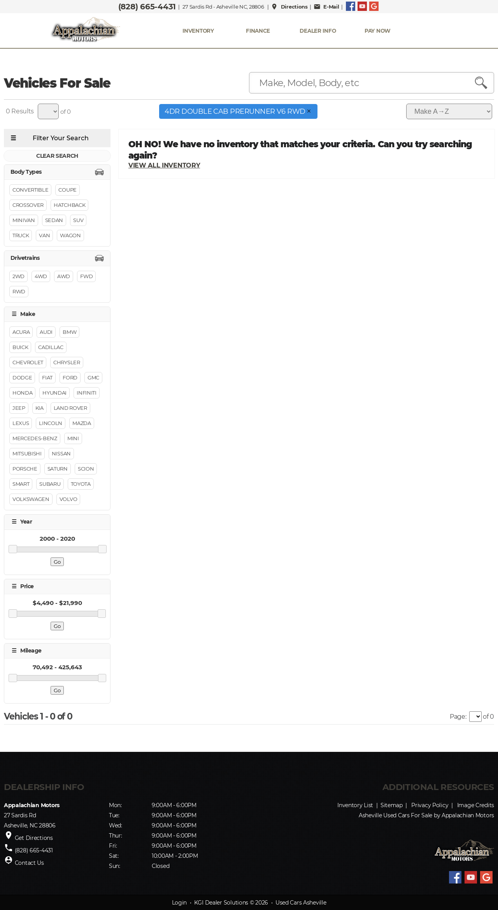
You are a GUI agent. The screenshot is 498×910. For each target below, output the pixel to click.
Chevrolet (27, 363)
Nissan (61, 454)
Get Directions (34, 837)
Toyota (81, 484)
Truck (20, 236)
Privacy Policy (429, 805)
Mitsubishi (27, 454)
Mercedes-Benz (34, 439)
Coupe (67, 190)
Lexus (20, 423)
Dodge (22, 378)
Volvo (68, 499)
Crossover (28, 205)
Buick (20, 347)
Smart (20, 484)
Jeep (18, 408)
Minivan (23, 220)
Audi (46, 332)
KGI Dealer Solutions (221, 902)
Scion (86, 469)
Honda (22, 393)
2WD (18, 276)
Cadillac (50, 347)
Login (179, 902)
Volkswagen (30, 499)
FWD (86, 276)
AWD (63, 276)
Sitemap (392, 805)
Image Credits (475, 805)
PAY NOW (378, 31)
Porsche (24, 469)
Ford (70, 378)
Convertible (30, 190)
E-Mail (326, 6)
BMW (69, 332)
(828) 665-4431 (147, 7)
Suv (78, 220)
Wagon (70, 236)
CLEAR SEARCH (57, 155)
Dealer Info (318, 31)
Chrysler (66, 363)
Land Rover (70, 408)
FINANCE (258, 31)
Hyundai (54, 393)
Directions (289, 6)
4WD (41, 276)
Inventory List (355, 805)
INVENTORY (198, 31)
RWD (18, 291)
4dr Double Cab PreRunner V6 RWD (238, 111)
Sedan (54, 220)
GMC (93, 378)
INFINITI (86, 393)
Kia (39, 408)
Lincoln (50, 423)
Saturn (57, 469)
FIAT (47, 378)
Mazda (81, 423)
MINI (73, 439)
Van (44, 236)
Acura (21, 332)
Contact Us (29, 862)
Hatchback (69, 205)
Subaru (49, 484)
